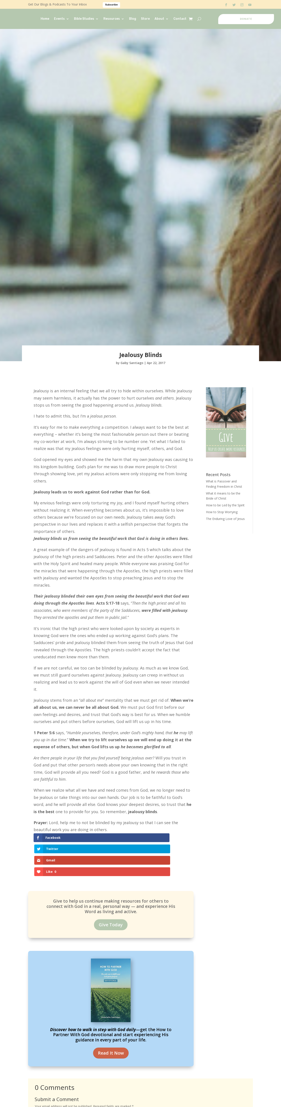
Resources (111, 19)
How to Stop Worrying (222, 512)
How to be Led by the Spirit (225, 505)
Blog (132, 19)
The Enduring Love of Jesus (225, 519)
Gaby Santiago (132, 363)
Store (145, 19)
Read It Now (111, 1019)
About (159, 19)
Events (59, 19)
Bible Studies (84, 19)
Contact (179, 19)
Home (45, 19)
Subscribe (111, 4)
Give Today (111, 891)
